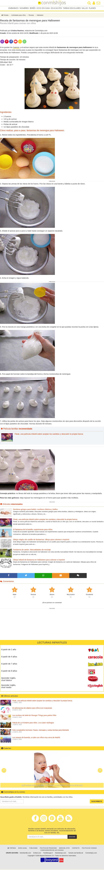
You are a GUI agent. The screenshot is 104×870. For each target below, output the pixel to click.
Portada (4, 16)
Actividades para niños (18, 16)
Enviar (72, 837)
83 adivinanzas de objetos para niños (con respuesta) (32, 709)
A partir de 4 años (9, 657)
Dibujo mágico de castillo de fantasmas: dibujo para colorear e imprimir (41, 540)
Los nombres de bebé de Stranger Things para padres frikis (34, 716)
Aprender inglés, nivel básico (8, 679)
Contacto (76, 848)
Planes (92, 8)
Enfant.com (37, 853)
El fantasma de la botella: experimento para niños (32, 530)
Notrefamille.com (25, 853)
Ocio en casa (43, 8)
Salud (85, 8)
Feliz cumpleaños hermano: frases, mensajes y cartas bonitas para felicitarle (40, 731)
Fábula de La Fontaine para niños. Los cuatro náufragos (33, 723)
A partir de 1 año (8, 650)
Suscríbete (96, 802)
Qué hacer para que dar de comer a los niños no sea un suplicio (52, 786)
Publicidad (33, 848)
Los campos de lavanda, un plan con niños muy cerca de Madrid (36, 738)
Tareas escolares (72, 8)
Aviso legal (22, 848)
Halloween (40, 16)
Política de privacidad (48, 848)
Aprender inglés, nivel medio (8, 687)
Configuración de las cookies (52, 850)
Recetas (31, 16)
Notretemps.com (60, 853)
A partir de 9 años (9, 671)
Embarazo (13, 8)
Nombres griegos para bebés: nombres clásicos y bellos (35, 510)
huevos (16, 48)
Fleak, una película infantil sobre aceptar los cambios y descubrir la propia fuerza (49, 435)
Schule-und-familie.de (75, 853)
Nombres (24, 8)
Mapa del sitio (64, 848)
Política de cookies (89, 848)
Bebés (33, 8)
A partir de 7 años (9, 664)
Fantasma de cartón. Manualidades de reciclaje (32, 550)
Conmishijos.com (91, 853)
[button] (4, 771)
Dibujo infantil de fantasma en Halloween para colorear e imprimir (39, 560)
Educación (56, 8)
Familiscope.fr (48, 853)
